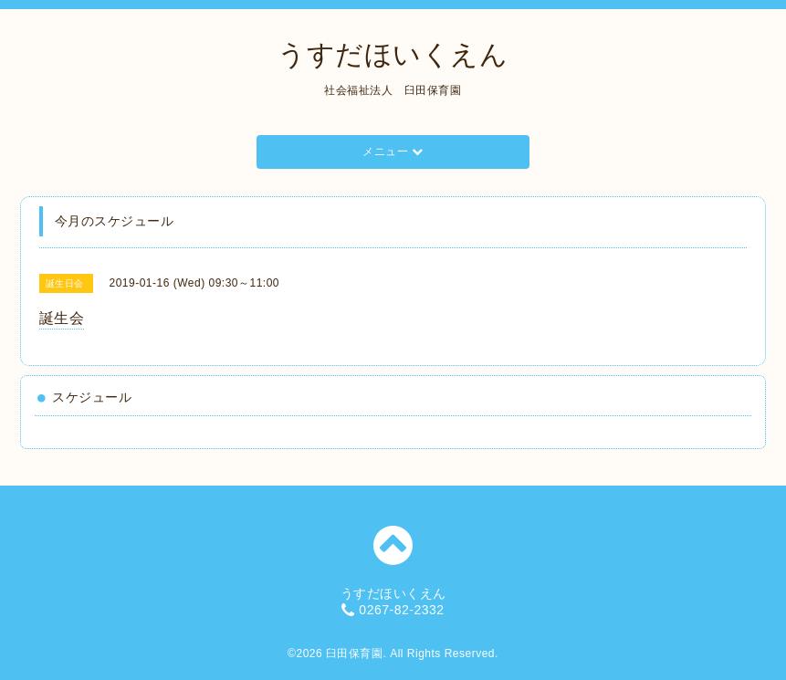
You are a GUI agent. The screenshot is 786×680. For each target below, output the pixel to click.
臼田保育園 (354, 653)
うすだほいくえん (393, 54)
